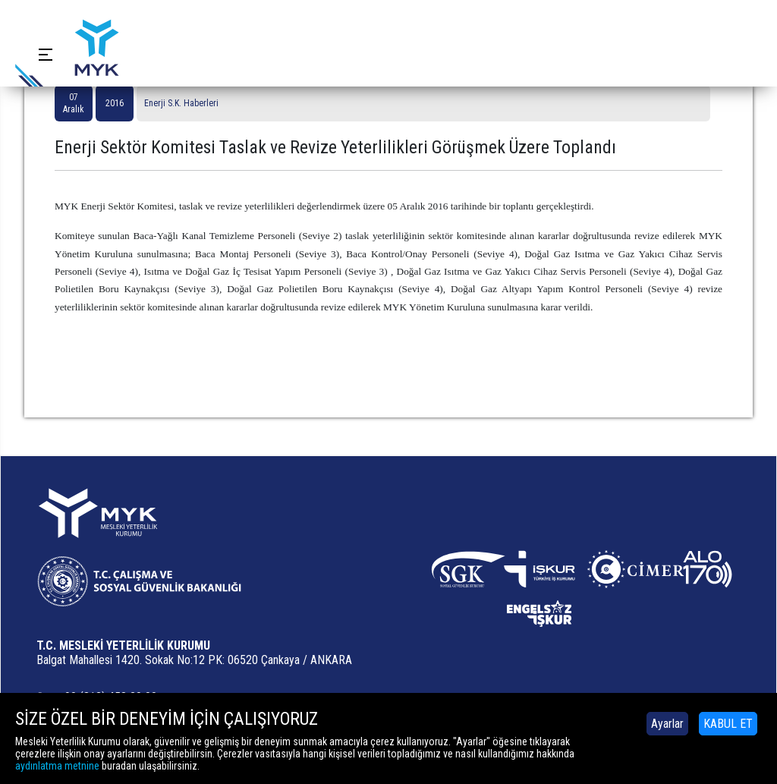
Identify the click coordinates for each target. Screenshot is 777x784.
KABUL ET (728, 723)
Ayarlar (667, 723)
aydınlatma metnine (57, 766)
